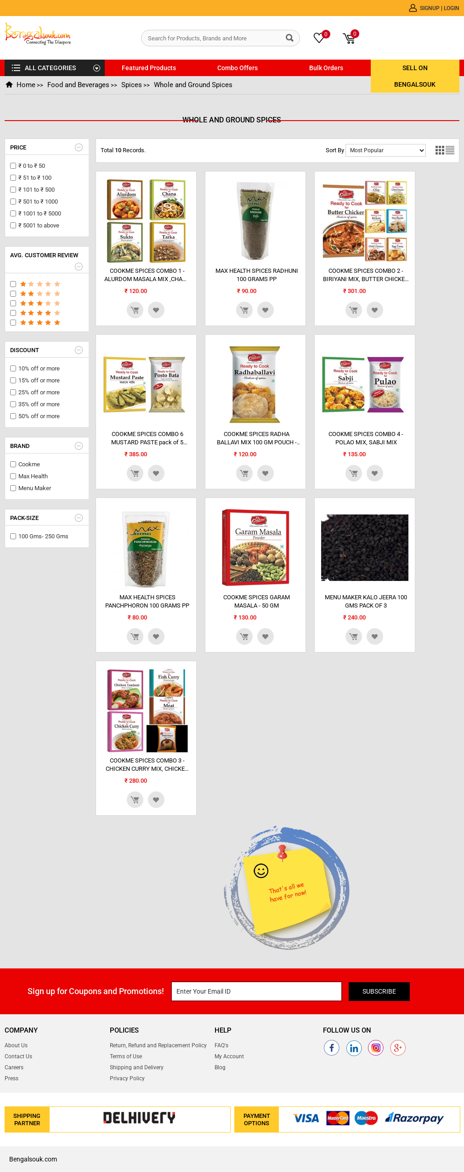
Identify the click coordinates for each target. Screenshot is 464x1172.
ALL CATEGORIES (50, 68)
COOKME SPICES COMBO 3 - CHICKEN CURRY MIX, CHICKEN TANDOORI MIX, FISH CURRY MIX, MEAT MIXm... (147, 765)
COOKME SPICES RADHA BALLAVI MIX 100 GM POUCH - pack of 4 (257, 439)
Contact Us (18, 1056)
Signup (430, 8)
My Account (229, 1056)
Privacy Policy (127, 1078)
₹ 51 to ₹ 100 (34, 177)
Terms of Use (126, 1056)
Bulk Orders (326, 68)
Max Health (33, 476)
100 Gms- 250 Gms (43, 536)
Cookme (29, 464)
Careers (14, 1067)
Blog (220, 1067)
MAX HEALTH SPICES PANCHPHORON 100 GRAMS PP (147, 601)
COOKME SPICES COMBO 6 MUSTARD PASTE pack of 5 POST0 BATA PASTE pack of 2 (147, 439)
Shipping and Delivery (137, 1067)
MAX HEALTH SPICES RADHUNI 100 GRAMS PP (256, 274)
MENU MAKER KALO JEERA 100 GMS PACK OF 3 (366, 601)
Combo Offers (237, 68)
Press (11, 1078)
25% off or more (39, 392)
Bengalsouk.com (33, 1159)
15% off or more (39, 380)
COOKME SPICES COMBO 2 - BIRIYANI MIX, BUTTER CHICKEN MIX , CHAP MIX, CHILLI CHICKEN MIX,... (366, 275)
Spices (130, 85)
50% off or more (39, 416)
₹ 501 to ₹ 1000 (38, 201)
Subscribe (380, 991)
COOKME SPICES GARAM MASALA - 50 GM (256, 601)
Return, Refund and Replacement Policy (158, 1045)
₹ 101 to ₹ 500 (36, 189)
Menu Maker (34, 488)
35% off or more (39, 404)
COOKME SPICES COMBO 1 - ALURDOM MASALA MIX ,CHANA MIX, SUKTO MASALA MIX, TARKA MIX (147, 275)
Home (25, 85)
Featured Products (149, 68)
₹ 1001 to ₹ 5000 (39, 213)
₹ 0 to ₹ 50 (31, 165)
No (385, 150)
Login (451, 8)
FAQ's (221, 1045)
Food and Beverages (77, 85)
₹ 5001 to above (38, 225)
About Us (16, 1045)
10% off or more (39, 368)
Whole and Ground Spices (191, 85)
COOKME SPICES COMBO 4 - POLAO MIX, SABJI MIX (365, 438)
